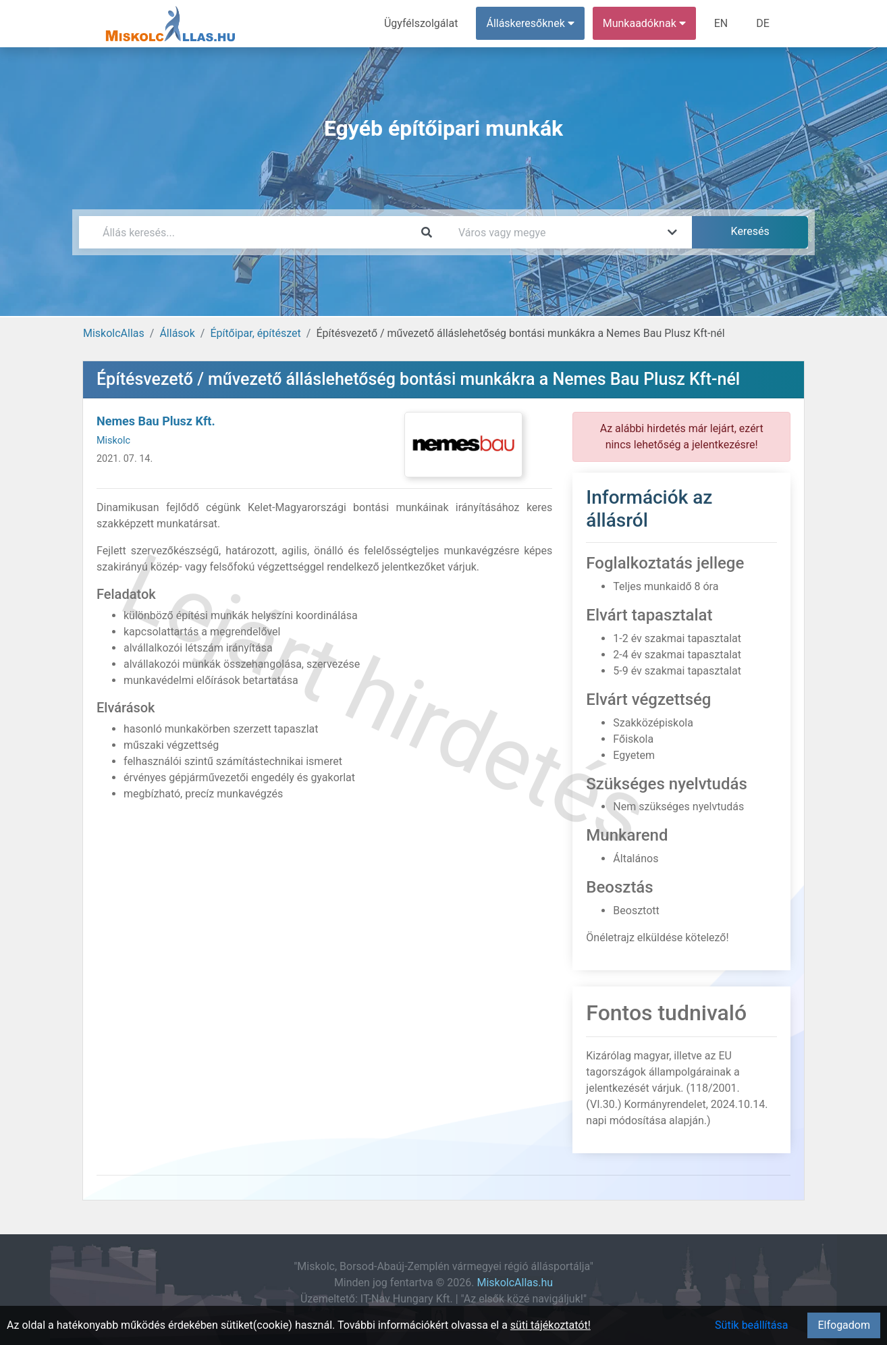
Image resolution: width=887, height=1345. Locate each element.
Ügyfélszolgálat (421, 23)
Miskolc (113, 440)
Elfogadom (843, 1325)
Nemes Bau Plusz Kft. (156, 421)
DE (763, 23)
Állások (176, 333)
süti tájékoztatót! (550, 1325)
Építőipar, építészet (255, 333)
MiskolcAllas (113, 333)
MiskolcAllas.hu (515, 1282)
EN (721, 23)
